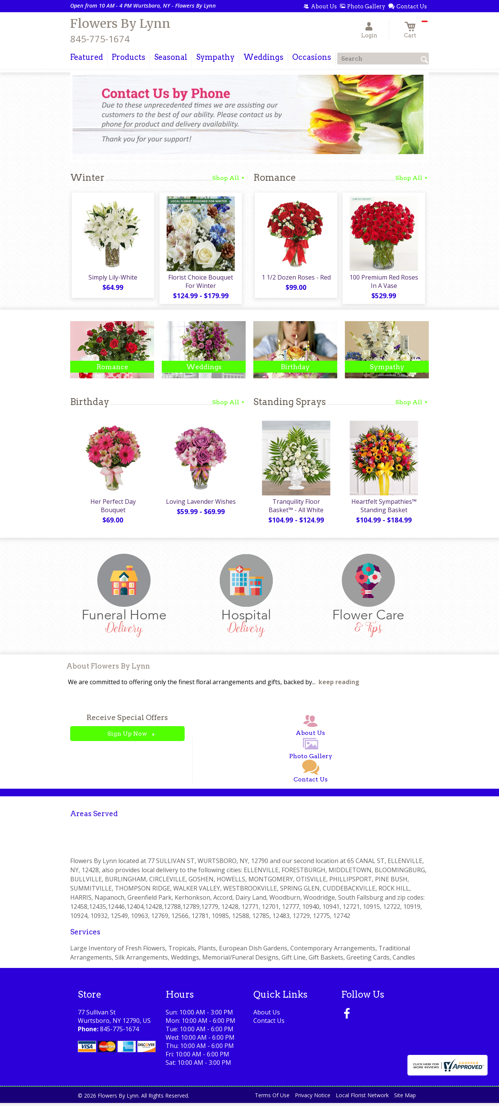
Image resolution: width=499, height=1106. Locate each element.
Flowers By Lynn (120, 23)
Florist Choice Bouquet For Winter (199, 283)
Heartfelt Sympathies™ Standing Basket (383, 508)
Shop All (229, 178)
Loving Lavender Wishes (200, 504)
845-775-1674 (100, 38)
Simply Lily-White (112, 279)
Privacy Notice (312, 1098)
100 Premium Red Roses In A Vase (383, 283)
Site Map (405, 1098)
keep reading (339, 685)
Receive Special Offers (127, 721)
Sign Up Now (127, 737)
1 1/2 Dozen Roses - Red (295, 279)
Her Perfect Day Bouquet (112, 504)
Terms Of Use (272, 1098)
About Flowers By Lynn (108, 669)
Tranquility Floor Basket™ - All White (295, 508)
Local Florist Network (362, 1098)
